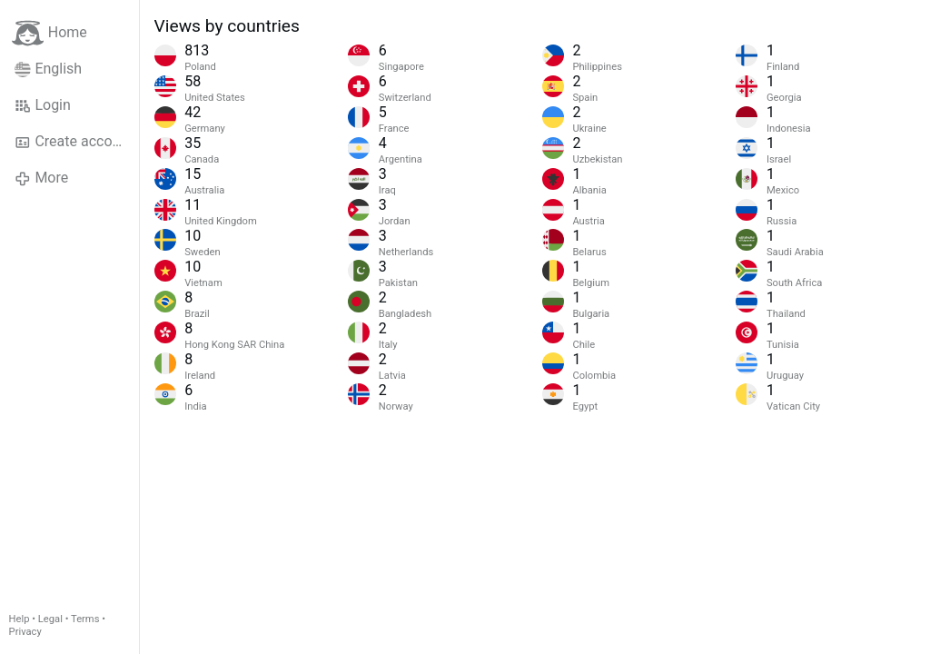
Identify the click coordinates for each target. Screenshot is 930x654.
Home (49, 33)
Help (19, 619)
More (41, 178)
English (48, 69)
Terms (85, 619)
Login (43, 105)
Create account (74, 142)
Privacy (25, 632)
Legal (50, 619)
